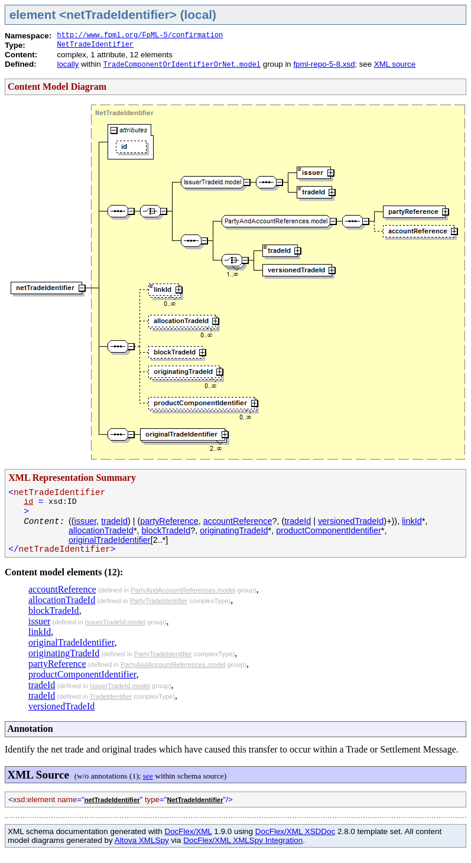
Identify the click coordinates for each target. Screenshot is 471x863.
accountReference (237, 521)
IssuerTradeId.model (115, 622)
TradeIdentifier (111, 696)
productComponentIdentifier (328, 530)
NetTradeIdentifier (95, 45)
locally (68, 64)
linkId (412, 521)
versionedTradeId (351, 521)
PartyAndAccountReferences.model (183, 590)
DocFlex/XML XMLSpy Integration (243, 840)
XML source (394, 64)
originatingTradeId (234, 530)
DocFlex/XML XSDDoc (295, 831)
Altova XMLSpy (142, 840)
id (28, 501)
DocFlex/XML (188, 831)
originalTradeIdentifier (110, 540)
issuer (85, 521)
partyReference (169, 521)
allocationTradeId (101, 530)
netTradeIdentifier (112, 799)
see (148, 775)
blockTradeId (165, 530)
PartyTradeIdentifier (159, 600)
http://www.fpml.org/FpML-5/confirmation (140, 35)
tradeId (114, 521)
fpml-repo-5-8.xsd (324, 64)
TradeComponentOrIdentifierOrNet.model (182, 65)
